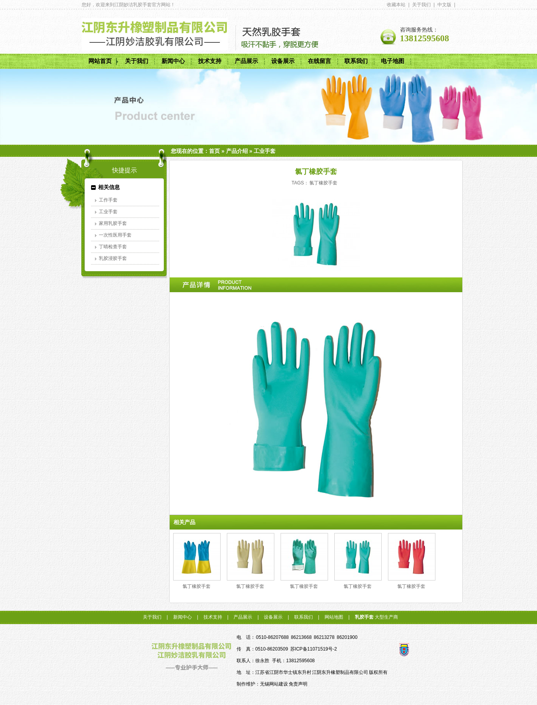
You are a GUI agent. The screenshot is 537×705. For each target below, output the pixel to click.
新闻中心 (173, 61)
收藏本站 (396, 4)
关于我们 (421, 4)
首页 (214, 151)
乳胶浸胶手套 (113, 258)
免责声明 (298, 684)
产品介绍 (237, 151)
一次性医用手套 (115, 235)
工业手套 (265, 151)
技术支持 (209, 61)
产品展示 (246, 61)
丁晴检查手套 (113, 246)
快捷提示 (124, 170)
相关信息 (109, 187)
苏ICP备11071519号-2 (313, 649)
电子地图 (392, 61)
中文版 (444, 4)
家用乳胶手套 (113, 223)
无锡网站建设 (274, 684)
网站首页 (100, 61)
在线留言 (319, 61)
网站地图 (334, 617)
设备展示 (283, 61)
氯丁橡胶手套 (323, 183)
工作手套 (108, 200)
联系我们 (356, 61)
